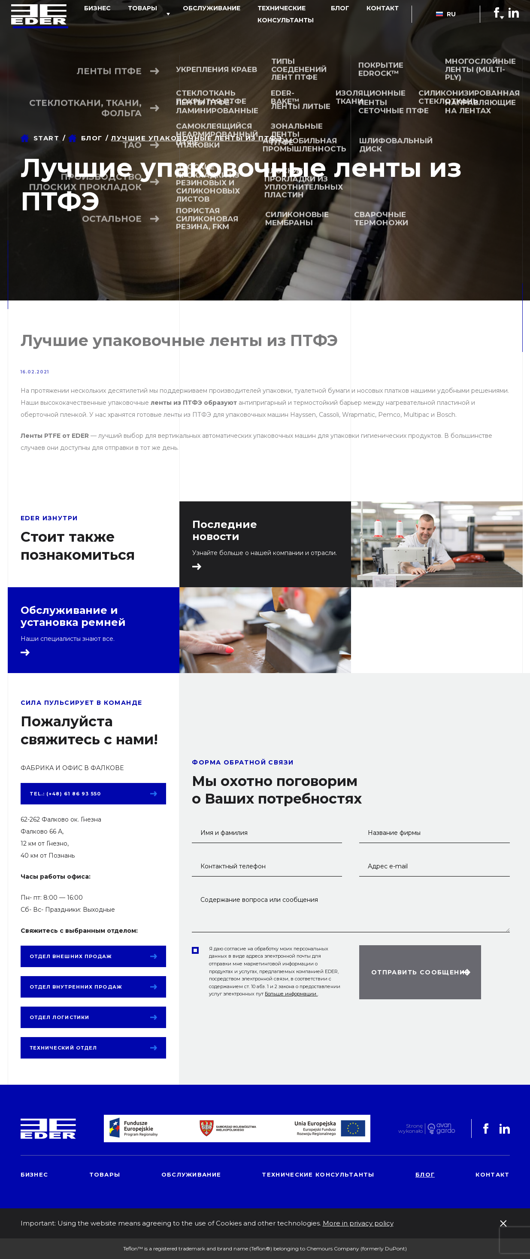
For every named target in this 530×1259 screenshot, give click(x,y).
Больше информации (291, 994)
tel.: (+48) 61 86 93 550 (65, 794)
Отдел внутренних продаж (76, 987)
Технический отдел (63, 1048)
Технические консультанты (257, 33)
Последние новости (224, 531)
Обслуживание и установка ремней (73, 616)
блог (351, 27)
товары (131, 27)
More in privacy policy (358, 1223)
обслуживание (192, 27)
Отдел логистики (60, 1017)
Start (46, 138)
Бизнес (95, 27)
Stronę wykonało (410, 1128)
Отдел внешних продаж (71, 956)
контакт (385, 27)
